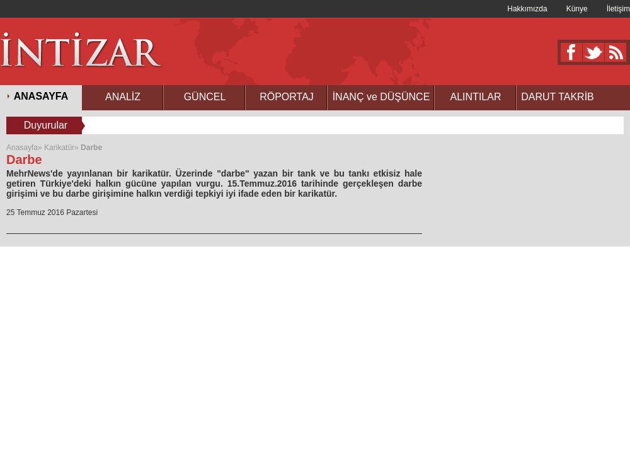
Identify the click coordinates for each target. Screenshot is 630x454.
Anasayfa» (25, 147)
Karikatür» (61, 147)
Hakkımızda (527, 8)
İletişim (618, 8)
